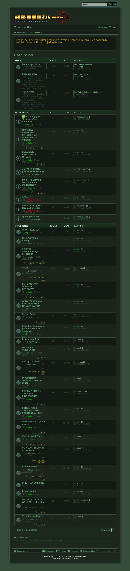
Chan (79, 315)
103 (43, 374)
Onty (26, 309)
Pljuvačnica (28, 91)
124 (34, 460)
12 (44, 264)
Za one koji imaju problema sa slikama (33, 170)
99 (35, 278)
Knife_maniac (82, 217)
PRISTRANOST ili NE (33, 483)
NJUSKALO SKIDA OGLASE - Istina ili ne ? (33, 502)
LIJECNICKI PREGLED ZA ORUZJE (29, 154)
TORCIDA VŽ (82, 169)
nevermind (81, 206)
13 (36, 477)
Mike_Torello (33, 200)
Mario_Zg (29, 124)
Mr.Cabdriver (33, 174)
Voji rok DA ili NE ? (32, 436)
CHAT (25, 267)
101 (43, 278)
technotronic (33, 271)
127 (39, 463)
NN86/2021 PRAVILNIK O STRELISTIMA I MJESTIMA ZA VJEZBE (30, 135)
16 (44, 479)
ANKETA (26, 196)
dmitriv (31, 257)
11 (40, 264)
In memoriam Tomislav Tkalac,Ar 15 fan (32, 380)
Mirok (79, 94)
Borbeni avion (29, 466)
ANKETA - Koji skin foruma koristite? (32, 206)
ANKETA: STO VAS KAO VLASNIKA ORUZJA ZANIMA (32, 303)
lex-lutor (31, 439)
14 (40, 477)
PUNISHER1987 (31, 342)
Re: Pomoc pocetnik (83, 65)
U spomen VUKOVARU (28, 348)
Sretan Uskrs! (29, 491)
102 (43, 280)
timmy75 (31, 519)
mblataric (28, 243)
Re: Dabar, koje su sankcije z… (88, 92)
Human (80, 268)
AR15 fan (32, 365)
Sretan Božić (29, 314)
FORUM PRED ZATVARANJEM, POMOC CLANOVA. (32, 410)
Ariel (78, 483)
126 (43, 460)
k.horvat (31, 188)
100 (39, 278)
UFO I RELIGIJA (81, 74)
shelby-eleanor (34, 220)
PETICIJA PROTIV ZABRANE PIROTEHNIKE (31, 393)
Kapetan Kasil (82, 117)
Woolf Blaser (82, 180)
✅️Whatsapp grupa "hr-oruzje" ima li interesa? (32, 119)
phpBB (56, 556)
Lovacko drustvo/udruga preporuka (30, 251)
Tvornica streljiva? (32, 516)
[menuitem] (30, 27)
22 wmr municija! (31, 339)
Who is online (21, 537)
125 (39, 460)
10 (36, 264)
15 (44, 477)
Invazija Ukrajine (31, 361)
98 (31, 278)
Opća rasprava (30, 74)
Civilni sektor (23, 55)
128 (43, 463)
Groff (79, 491)
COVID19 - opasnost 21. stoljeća (33, 449)
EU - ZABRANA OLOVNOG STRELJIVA (30, 286)
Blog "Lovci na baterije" (30, 239)
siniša (79, 197)
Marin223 (80, 391)
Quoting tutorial (30, 216)
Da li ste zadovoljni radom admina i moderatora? (32, 182)
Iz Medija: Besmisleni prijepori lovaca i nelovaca (33, 328)
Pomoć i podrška (31, 64)
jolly (79, 67)
